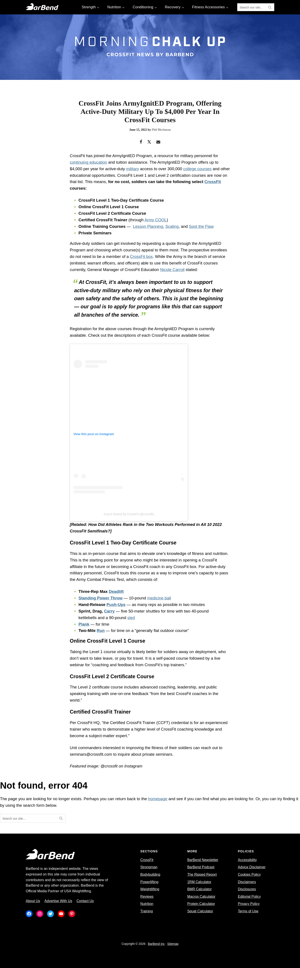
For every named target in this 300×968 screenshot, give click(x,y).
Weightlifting (149, 889)
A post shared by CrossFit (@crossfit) (129, 514)
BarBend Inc (156, 944)
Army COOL (156, 220)
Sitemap (172, 944)
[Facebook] (141, 142)
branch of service (209, 256)
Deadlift (116, 591)
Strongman (148, 867)
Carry (109, 611)
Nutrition (146, 904)
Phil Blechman (161, 129)
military (132, 168)
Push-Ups (116, 604)
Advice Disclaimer (252, 867)
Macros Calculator (201, 896)
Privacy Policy (249, 904)
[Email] (158, 142)
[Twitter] (149, 142)
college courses (197, 168)
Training (146, 911)
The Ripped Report (202, 874)
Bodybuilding (150, 874)
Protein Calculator (201, 904)
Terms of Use (248, 911)
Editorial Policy (249, 896)
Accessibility (247, 860)
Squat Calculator (200, 911)
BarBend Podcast (201, 867)
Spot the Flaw (201, 226)
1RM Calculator (199, 882)
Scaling (172, 226)
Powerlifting (149, 882)
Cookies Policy (249, 874)
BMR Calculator (199, 889)
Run (101, 630)
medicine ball (159, 598)
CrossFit (213, 181)
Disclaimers (247, 882)
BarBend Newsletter (202, 860)
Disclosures (247, 889)
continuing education (88, 162)
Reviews (146, 896)
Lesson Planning (148, 226)
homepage (157, 798)
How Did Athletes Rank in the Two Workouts (131, 524)
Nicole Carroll (172, 269)
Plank (83, 624)
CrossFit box (141, 256)
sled (131, 617)
